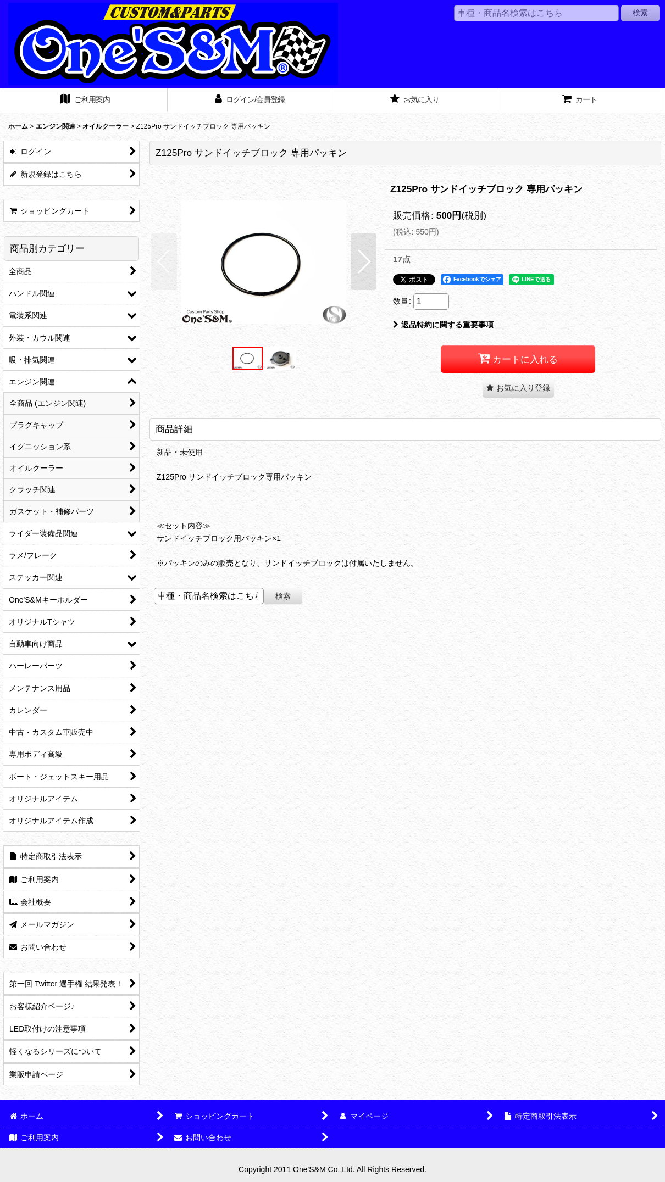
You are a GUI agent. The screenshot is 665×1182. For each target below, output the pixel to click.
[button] (164, 261)
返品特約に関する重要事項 (443, 324)
